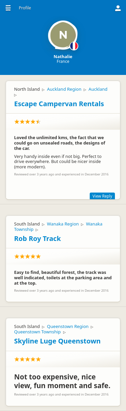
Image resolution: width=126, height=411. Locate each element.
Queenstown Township (37, 332)
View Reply (102, 196)
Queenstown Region (68, 326)
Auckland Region (64, 89)
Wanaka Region (63, 224)
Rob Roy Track (37, 238)
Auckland (98, 89)
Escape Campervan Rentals (59, 103)
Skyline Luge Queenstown (57, 340)
